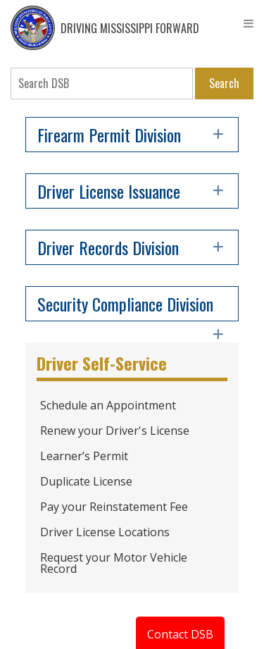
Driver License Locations (105, 532)
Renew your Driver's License (114, 430)
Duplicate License (86, 481)
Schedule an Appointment (108, 405)
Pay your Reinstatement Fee (114, 506)
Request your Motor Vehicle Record (113, 563)
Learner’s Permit (84, 456)
